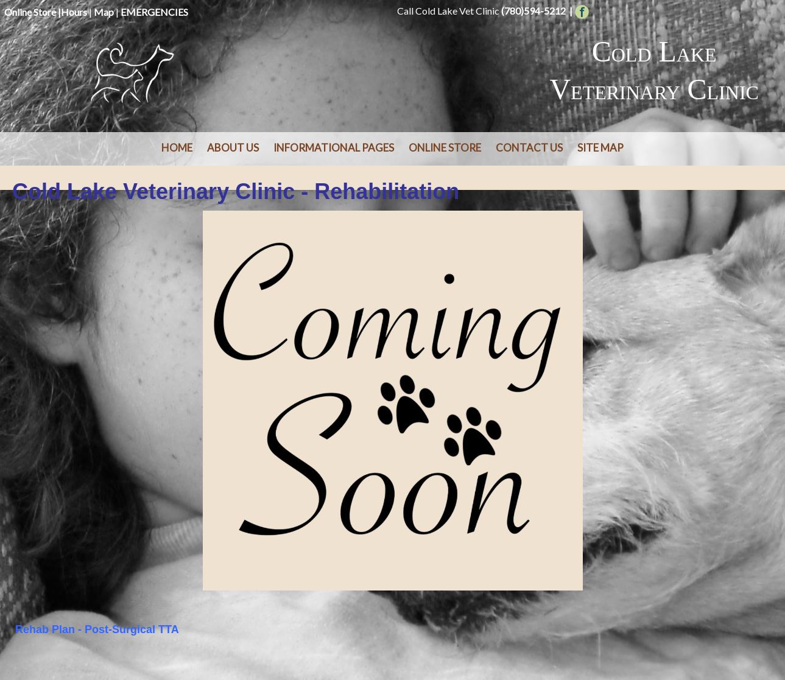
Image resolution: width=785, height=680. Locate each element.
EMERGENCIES (154, 12)
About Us (233, 147)
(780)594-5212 (533, 10)
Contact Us (529, 147)
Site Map (600, 147)
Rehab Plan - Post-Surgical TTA (97, 629)
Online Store (30, 12)
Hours (74, 12)
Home (176, 147)
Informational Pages (333, 147)
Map (104, 12)
